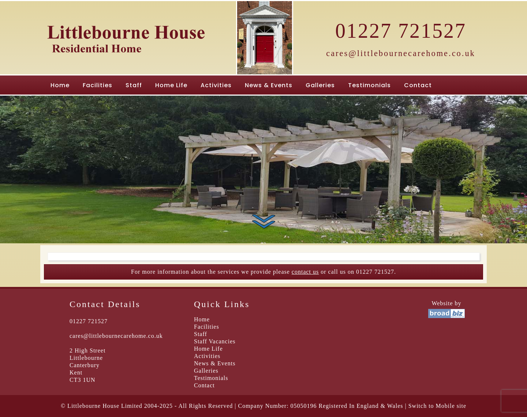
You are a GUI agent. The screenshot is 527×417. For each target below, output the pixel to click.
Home (60, 85)
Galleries (320, 85)
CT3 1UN (83, 380)
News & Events (268, 85)
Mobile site (451, 406)
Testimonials (369, 85)
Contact (418, 85)
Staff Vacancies (214, 341)
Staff (134, 85)
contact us (305, 272)
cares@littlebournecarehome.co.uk (400, 53)
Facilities (97, 85)
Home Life (171, 85)
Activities (216, 85)
